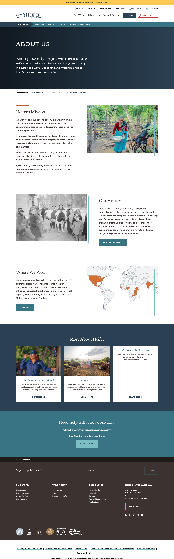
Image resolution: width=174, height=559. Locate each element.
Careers (81, 24)
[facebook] (126, 515)
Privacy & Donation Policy (29, 549)
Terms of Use (81, 549)
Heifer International (138, 485)
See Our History (113, 243)
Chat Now (87, 444)
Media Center (105, 9)
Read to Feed (94, 502)
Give (54, 493)
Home (18, 459)
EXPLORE (25, 307)
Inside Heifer (71, 24)
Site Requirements (146, 549)
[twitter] (138, 515)
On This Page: (22, 93)
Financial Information (97, 499)
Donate (129, 15)
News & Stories (111, 15)
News (88, 24)
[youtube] (142, 515)
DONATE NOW (103, 2)
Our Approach (21, 490)
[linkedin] (134, 515)
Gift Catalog (146, 15)
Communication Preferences (58, 549)
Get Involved (57, 490)
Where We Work (22, 496)
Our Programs (21, 499)
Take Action (94, 15)
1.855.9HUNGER (85, 430)
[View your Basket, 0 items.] (152, 9)
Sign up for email (30, 470)
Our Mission (37, 92)
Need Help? (120, 9)
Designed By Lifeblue (87, 553)
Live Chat (135, 506)
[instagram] (130, 515)
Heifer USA (93, 493)
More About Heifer (76, 92)
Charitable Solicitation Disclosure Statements (112, 549)
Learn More (38, 397)
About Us (91, 9)
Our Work (79, 15)
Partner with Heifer (59, 496)
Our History (61, 24)
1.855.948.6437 (103, 430)
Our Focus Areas (22, 493)
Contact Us (50, 24)
